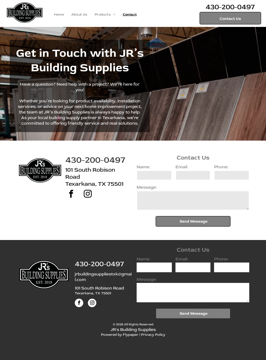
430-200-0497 (230, 6)
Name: (143, 167)
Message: (147, 187)
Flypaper (130, 334)
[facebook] (71, 194)
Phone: (221, 167)
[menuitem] (59, 14)
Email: (181, 167)
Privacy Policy (153, 334)
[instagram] (88, 194)
